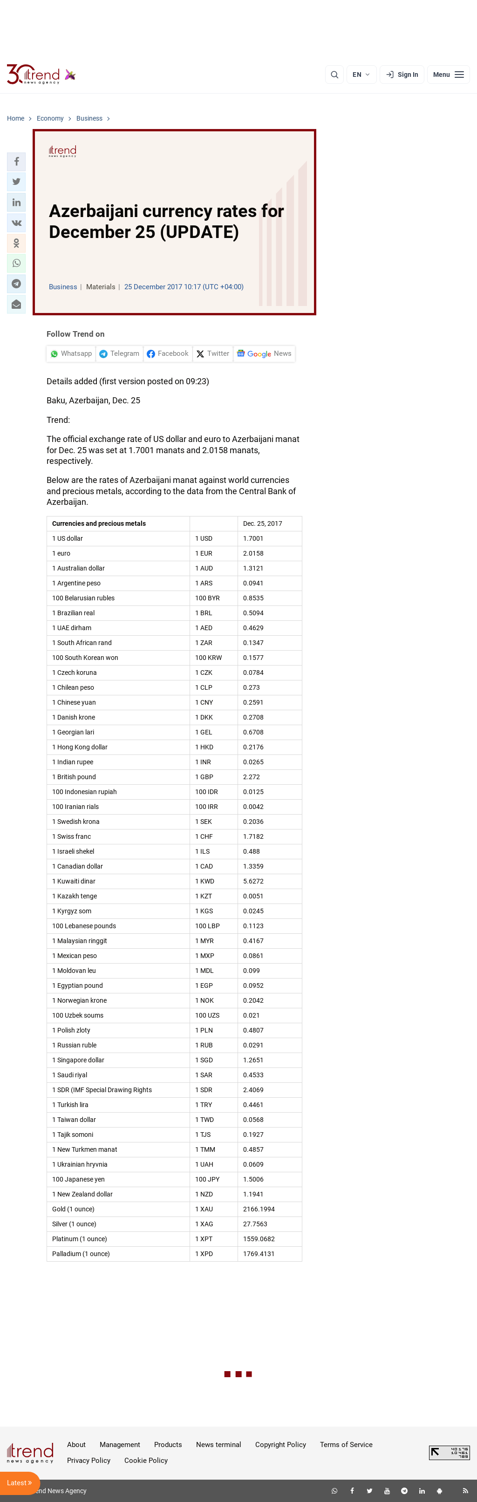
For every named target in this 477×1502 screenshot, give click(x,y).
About (76, 1445)
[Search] (334, 74)
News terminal (218, 1445)
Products (168, 1445)
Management (120, 1445)
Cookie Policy (146, 1460)
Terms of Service (346, 1445)
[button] (16, 162)
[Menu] (448, 74)
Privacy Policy (88, 1460)
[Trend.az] (41, 74)
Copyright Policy (280, 1445)
